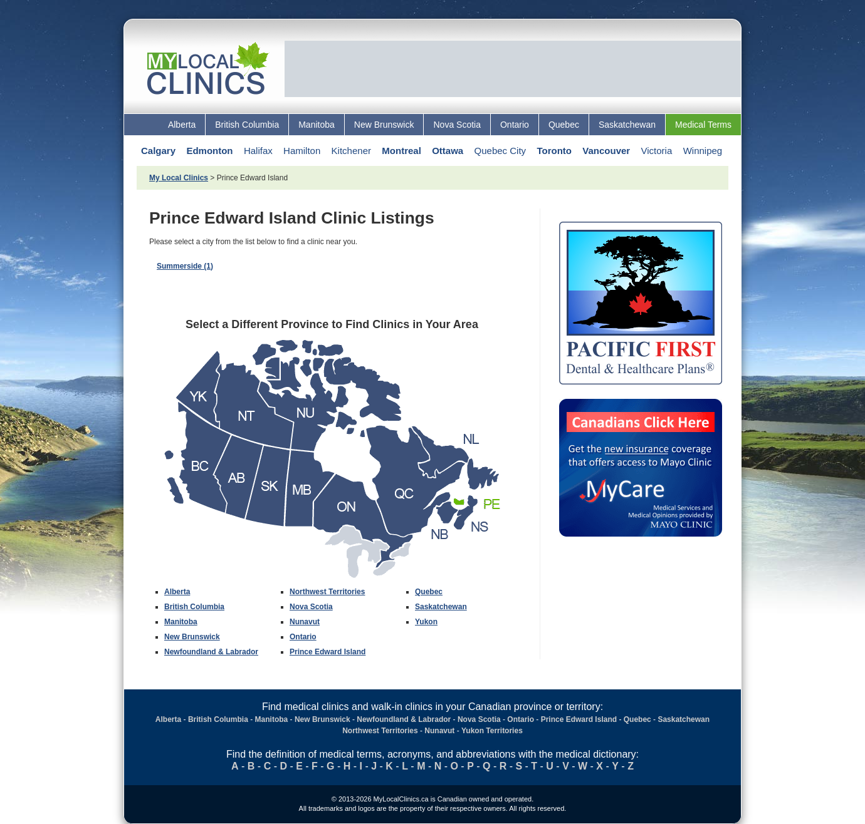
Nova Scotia (456, 125)
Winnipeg (703, 150)
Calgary (158, 150)
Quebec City (500, 150)
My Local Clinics (178, 177)
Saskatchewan (627, 125)
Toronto (554, 150)
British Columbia (247, 125)
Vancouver (606, 150)
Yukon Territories (492, 730)
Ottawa (447, 150)
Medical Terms (703, 125)
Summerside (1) (185, 266)
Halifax (258, 150)
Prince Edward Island (327, 651)
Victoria (657, 150)
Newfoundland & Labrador (211, 651)
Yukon (426, 621)
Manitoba (316, 125)
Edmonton (209, 150)
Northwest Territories (327, 591)
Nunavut (305, 621)
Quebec (563, 125)
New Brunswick (384, 125)
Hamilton (301, 150)
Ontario (514, 125)
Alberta (182, 125)
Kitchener (351, 150)
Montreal (401, 150)
